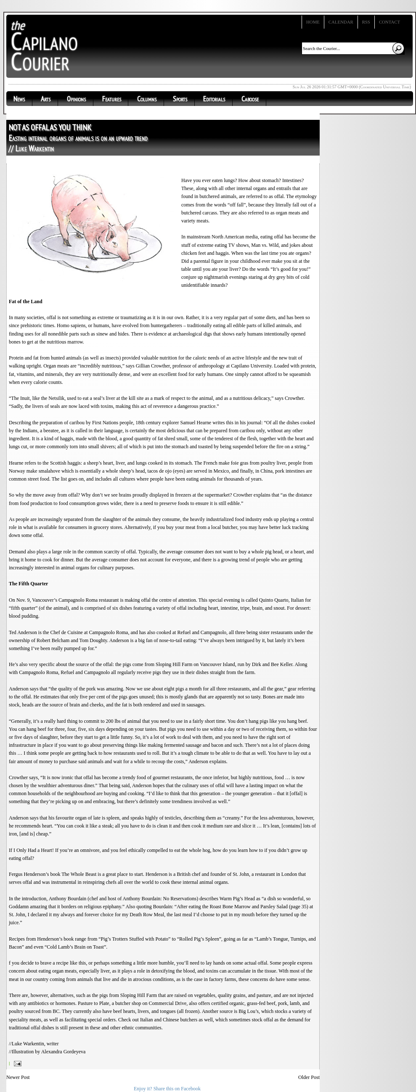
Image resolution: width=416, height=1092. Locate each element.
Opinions (76, 98)
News (19, 98)
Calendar (341, 21)
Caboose (250, 98)
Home (313, 21)
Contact (389, 21)
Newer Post (18, 1077)
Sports (180, 98)
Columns (146, 98)
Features (111, 98)
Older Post (309, 1077)
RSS (366, 21)
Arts (45, 98)
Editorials (214, 98)
